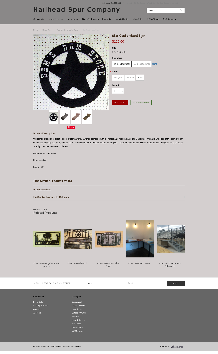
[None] (154, 64)
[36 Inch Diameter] (142, 64)
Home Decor (73, 19)
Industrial (106, 19)
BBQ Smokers (169, 19)
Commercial (38, 19)
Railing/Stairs (153, 19)
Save (72, 127)
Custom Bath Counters (139, 263)
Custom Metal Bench (77, 263)
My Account (127, 3)
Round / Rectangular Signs (67, 30)
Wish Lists (151, 3)
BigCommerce (177, 346)
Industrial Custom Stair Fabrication (170, 264)
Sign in (159, 3)
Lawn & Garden (122, 19)
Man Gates (138, 19)
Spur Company (76, 10)
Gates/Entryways (90, 19)
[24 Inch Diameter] (122, 64)
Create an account (171, 3)
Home (35, 30)
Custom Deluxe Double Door (108, 264)
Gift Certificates (139, 3)
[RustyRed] (118, 78)
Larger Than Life (55, 19)
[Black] (140, 78)
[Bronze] (130, 78)
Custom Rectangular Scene (46, 263)
